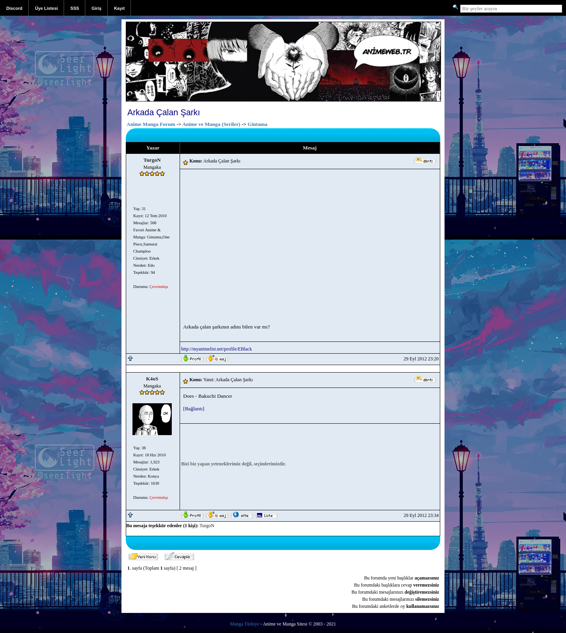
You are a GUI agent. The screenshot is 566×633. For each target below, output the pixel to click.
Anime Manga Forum (151, 124)
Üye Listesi (46, 8)
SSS (74, 8)
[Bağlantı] (193, 409)
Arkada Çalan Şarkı (163, 112)
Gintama (257, 124)
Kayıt (119, 8)
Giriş (96, 8)
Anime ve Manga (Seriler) (211, 124)
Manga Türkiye (244, 624)
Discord (14, 8)
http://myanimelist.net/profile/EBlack (216, 349)
